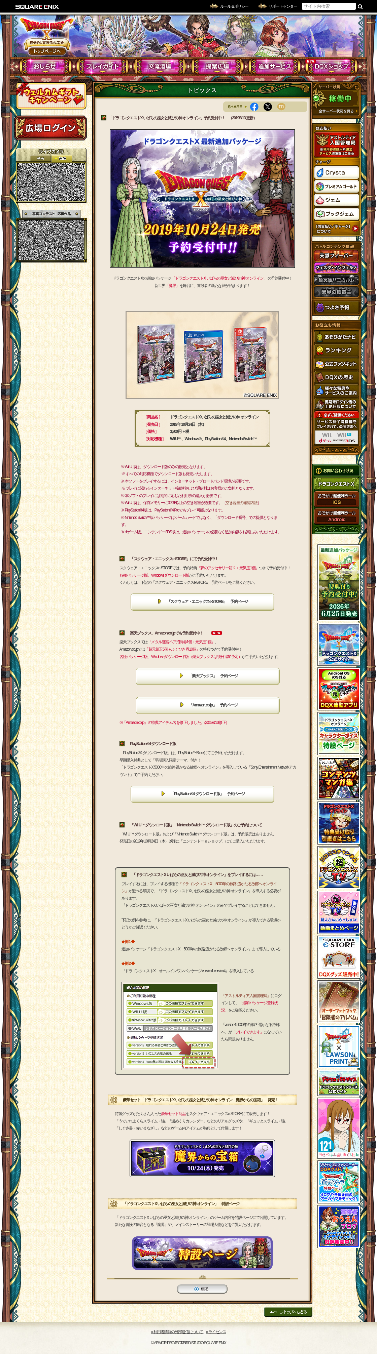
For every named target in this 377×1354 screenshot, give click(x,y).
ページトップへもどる (288, 1312)
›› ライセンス (216, 1331)
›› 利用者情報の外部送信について (177, 1331)
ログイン (50, 128)
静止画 (61, 158)
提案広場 (217, 66)
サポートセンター (283, 6)
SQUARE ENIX (37, 6)
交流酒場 (160, 66)
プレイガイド (103, 66)
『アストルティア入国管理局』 (246, 995)
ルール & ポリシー (234, 6)
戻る (202, 1289)
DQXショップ (332, 66)
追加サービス (274, 66)
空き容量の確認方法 (242, 502)
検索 (360, 6)
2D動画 (40, 158)
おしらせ (46, 66)
